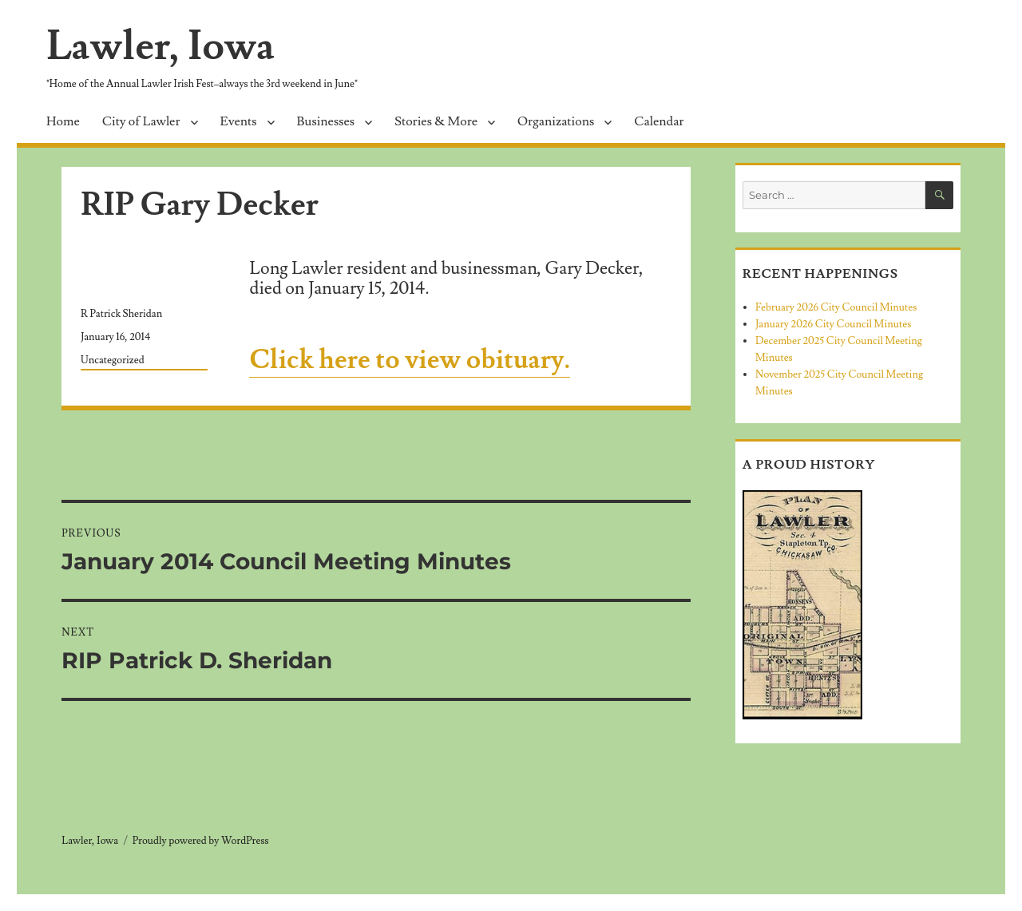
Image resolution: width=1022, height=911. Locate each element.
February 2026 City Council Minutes (836, 307)
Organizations (555, 121)
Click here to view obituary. (409, 360)
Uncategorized (113, 360)
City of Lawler (141, 121)
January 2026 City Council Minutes (833, 324)
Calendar (658, 121)
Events (238, 121)
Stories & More (435, 121)
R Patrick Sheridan (121, 313)
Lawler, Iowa (160, 47)
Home (63, 121)
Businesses (326, 121)
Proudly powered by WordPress (201, 840)
